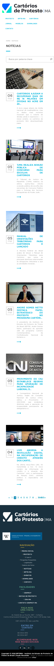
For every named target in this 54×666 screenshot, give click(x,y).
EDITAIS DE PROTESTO (27, 596)
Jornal (8, 23)
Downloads (32, 23)
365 (42, 498)
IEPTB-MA (21, 18)
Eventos (27, 575)
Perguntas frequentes (28, 560)
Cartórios (33, 18)
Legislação (28, 562)
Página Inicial (28, 551)
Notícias (27, 568)
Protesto (9, 18)
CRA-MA (28, 599)
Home (8, 40)
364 (39, 498)
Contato (9, 28)
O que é (28, 557)
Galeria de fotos (28, 565)
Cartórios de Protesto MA (27, 520)
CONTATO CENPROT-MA (27, 603)
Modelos (19, 23)
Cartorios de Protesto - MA (26, 9)
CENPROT (27, 593)
